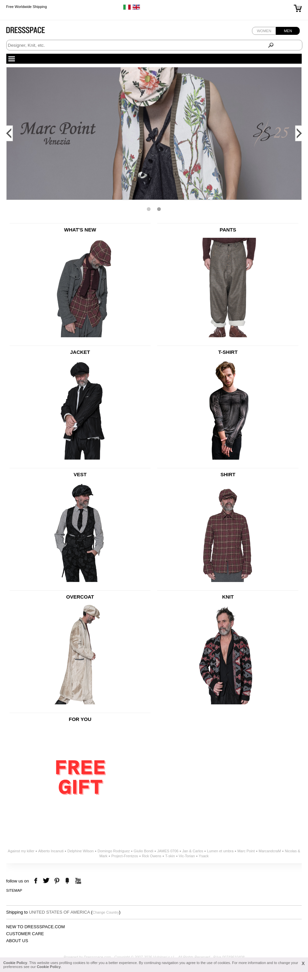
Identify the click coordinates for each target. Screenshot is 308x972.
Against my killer (21, 851)
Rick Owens (151, 856)
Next (298, 133)
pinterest (56, 880)
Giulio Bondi (143, 851)
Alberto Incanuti (50, 851)
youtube (77, 880)
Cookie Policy (15, 963)
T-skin (170, 856)
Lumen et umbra (220, 851)
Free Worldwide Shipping (26, 7)
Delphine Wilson (80, 851)
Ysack (204, 856)
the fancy (67, 880)
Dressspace (31, 31)
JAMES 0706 (167, 851)
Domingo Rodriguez (113, 851)
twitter (46, 880)
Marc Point (246, 851)
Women (264, 31)
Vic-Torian (187, 856)
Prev (9, 133)
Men (288, 31)
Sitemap (14, 890)
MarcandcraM (270, 851)
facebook (36, 880)
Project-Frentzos (124, 856)
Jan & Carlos (192, 851)
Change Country (105, 912)
